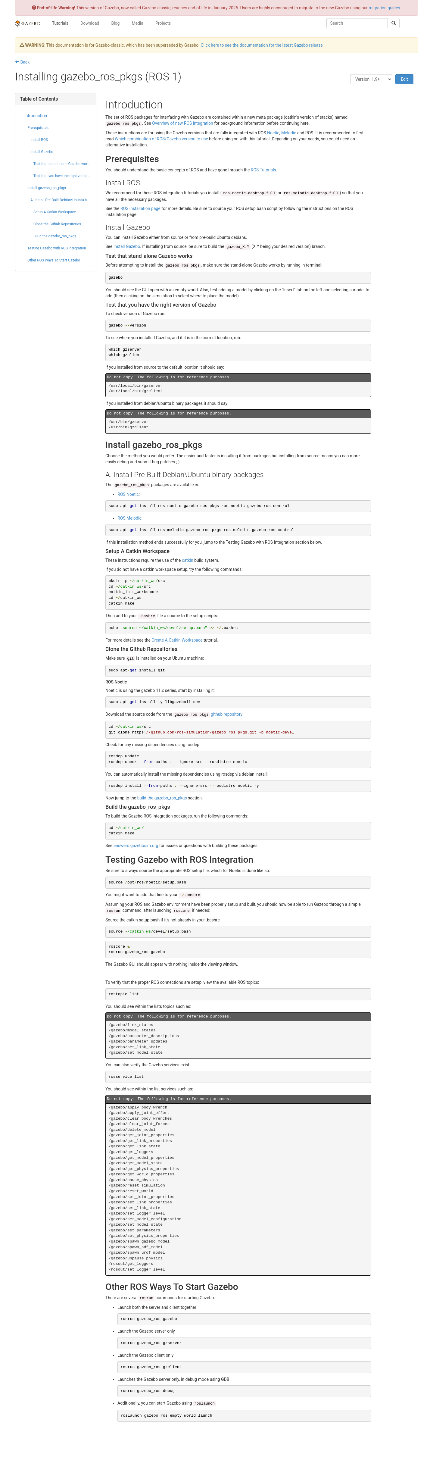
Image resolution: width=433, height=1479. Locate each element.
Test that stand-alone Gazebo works (62, 164)
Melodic (288, 132)
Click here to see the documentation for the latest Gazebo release (261, 45)
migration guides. (385, 7)
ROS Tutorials (263, 169)
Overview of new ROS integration (182, 123)
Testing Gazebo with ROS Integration (56, 248)
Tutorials (60, 23)
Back (22, 62)
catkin (187, 560)
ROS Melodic (129, 518)
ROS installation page (140, 208)
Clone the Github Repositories (57, 224)
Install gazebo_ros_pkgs (46, 188)
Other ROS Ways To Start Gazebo (53, 260)
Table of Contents (39, 99)
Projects (163, 23)
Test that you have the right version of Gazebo (62, 176)
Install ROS (39, 140)
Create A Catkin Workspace (176, 640)
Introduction (35, 115)
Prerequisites (37, 128)
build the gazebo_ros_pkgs (162, 798)
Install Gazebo (41, 152)
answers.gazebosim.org (136, 845)
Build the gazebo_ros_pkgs (54, 236)
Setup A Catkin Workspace (54, 212)
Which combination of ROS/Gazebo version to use (161, 138)
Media (137, 23)
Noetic (273, 132)
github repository (207, 714)
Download (89, 23)
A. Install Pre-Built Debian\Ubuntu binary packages (61, 200)
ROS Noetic (128, 494)
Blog (115, 23)
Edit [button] (404, 79)
